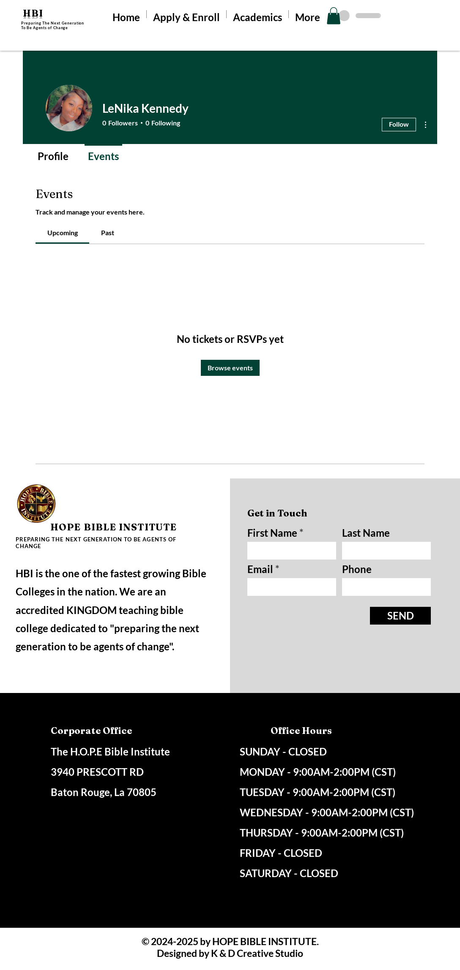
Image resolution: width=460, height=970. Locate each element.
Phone (357, 569)
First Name (272, 533)
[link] (62, 232)
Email (260, 569)
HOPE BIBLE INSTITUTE (113, 527)
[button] (333, 15)
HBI (33, 13)
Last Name (366, 533)
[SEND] (400, 616)
